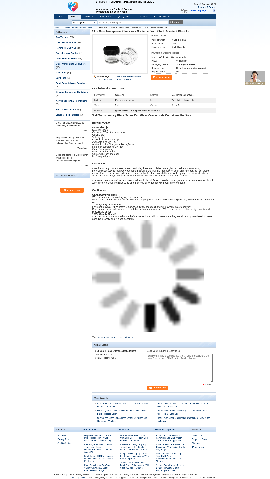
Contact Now (163, 77)
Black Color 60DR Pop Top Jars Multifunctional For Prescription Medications (98, 459)
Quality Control (124, 16)
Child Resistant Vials (66, 42)
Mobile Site (198, 447)
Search (177, 22)
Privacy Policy (60, 474)
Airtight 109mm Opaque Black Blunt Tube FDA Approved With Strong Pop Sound (134, 456)
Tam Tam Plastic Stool (67, 109)
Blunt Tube (61, 72)
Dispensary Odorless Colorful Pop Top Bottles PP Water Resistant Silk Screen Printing (97, 438)
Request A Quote (206, 7)
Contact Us (143, 16)
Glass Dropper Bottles (67, 58)
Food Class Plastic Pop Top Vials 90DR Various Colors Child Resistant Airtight (97, 468)
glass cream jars (105, 337)
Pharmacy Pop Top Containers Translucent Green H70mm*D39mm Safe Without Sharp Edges (98, 448)
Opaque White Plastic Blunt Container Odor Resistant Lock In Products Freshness (134, 438)
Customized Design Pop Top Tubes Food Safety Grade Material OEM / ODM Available (134, 447)
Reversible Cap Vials (66, 48)
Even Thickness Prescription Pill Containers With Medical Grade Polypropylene (170, 447)
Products (74, 16)
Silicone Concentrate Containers (72, 92)
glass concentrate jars (124, 337)
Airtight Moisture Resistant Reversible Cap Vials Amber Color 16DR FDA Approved (169, 438)
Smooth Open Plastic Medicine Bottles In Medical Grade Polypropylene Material (170, 468)
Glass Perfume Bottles (67, 53)
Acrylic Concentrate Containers (71, 101)
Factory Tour (105, 16)
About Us (89, 16)
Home (61, 16)
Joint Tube (61, 78)
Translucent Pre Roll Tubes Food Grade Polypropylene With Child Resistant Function (135, 465)
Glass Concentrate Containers (83, 27)
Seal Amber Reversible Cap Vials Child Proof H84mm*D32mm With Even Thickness (168, 457)
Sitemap (196, 443)
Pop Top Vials (62, 37)
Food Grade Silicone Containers (71, 83)
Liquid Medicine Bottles (67, 115)
